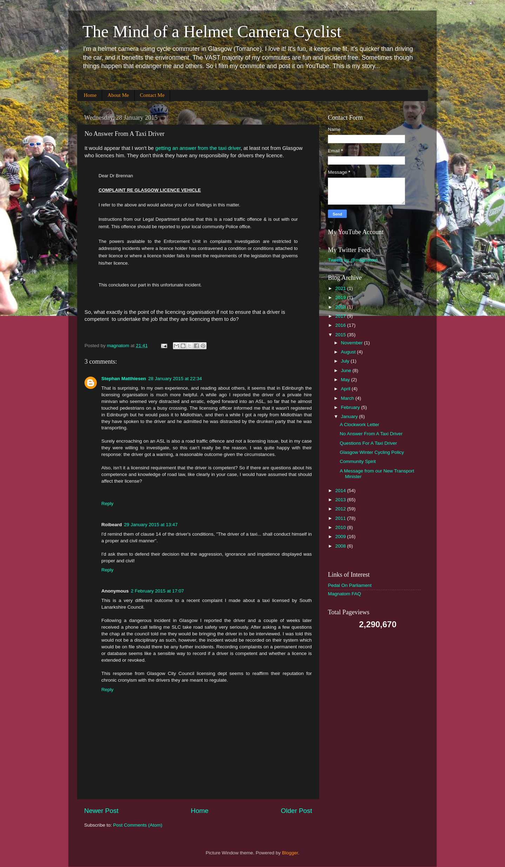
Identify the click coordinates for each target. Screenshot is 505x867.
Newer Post (101, 810)
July (346, 361)
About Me (118, 95)
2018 (341, 307)
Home (90, 95)
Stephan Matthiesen (123, 378)
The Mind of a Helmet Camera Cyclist (211, 31)
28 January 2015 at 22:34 (175, 378)
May (346, 379)
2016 (341, 325)
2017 (341, 316)
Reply (107, 503)
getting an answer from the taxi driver (198, 148)
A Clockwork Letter (359, 424)
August (349, 352)
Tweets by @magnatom (353, 260)
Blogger (290, 852)
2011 (341, 518)
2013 (341, 499)
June (346, 370)
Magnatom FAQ (344, 593)
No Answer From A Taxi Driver (371, 433)
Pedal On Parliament (350, 585)
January (350, 416)
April (346, 388)
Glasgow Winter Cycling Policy (372, 452)
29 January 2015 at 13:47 (151, 524)
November (352, 342)
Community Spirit (358, 461)
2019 (341, 297)
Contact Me (152, 95)
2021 (341, 288)
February (351, 407)
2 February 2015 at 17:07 (157, 591)
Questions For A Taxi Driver (368, 443)
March (348, 398)
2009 (341, 536)
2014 (341, 490)
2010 (341, 527)
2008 (341, 546)
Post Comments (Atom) (137, 825)
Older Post (296, 810)
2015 (341, 334)
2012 (341, 508)
